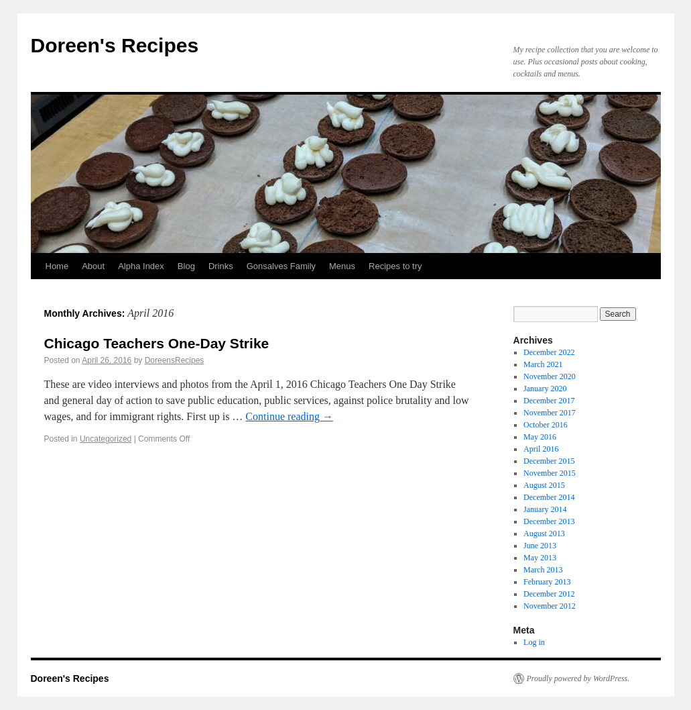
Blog (186, 266)
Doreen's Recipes (115, 45)
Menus (342, 266)
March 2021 (542, 364)
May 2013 (539, 557)
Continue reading (289, 416)
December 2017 (548, 400)
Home (57, 266)
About (93, 266)
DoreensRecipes (174, 360)
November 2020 (549, 376)
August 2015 (544, 485)
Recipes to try (395, 266)
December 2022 (548, 352)
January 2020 (544, 388)
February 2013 (546, 582)
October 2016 (545, 424)
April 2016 (540, 449)
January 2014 (544, 509)
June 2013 (539, 545)
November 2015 (549, 473)
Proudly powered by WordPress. (578, 678)
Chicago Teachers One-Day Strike (156, 343)
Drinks (220, 266)
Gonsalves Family (281, 266)
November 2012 (549, 606)
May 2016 (539, 437)
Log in (534, 642)
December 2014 (548, 497)
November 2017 (549, 412)
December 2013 (548, 521)
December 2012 (548, 594)
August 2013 (544, 533)
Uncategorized (105, 439)
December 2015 (548, 461)
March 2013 (542, 569)
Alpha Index (141, 266)
